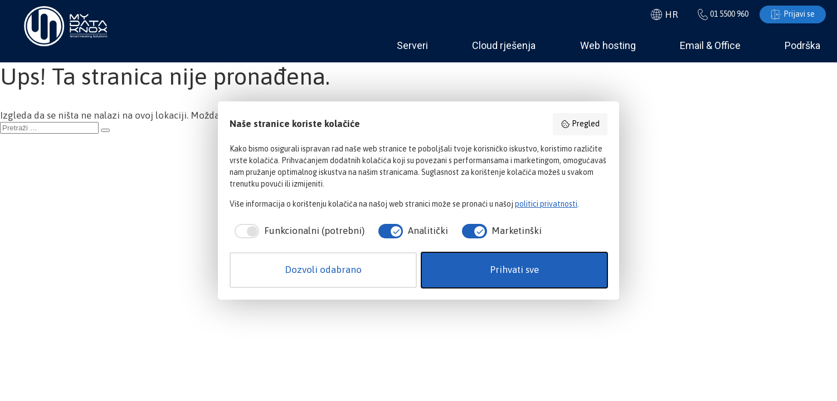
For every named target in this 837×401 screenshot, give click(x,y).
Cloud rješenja (504, 45)
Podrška (802, 45)
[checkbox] (297, 231)
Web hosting (608, 45)
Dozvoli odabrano (323, 269)
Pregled (580, 124)
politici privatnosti (546, 203)
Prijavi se (793, 14)
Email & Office (710, 45)
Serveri (412, 45)
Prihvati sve (514, 269)
